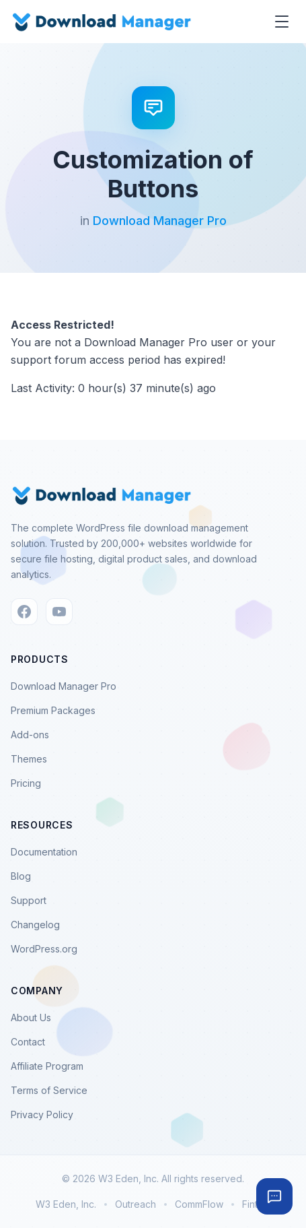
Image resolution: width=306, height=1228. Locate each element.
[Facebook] (24, 611)
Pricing (26, 783)
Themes (29, 759)
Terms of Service (49, 1090)
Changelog (35, 924)
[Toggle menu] (281, 21)
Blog (21, 876)
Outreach (135, 1204)
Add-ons (30, 734)
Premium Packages (53, 710)
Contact (28, 1041)
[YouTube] (59, 611)
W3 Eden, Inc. (66, 1204)
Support (28, 900)
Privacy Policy (42, 1114)
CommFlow (199, 1204)
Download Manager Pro (160, 221)
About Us (31, 1017)
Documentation (44, 852)
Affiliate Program (47, 1066)
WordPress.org (44, 949)
